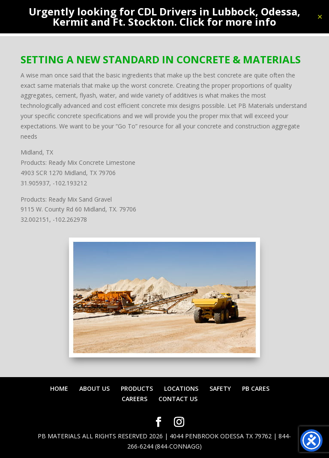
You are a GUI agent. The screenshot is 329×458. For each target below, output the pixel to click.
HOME (59, 388)
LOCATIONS (181, 388)
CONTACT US (178, 399)
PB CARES (255, 388)
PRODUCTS (137, 388)
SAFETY (220, 388)
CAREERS (134, 399)
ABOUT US (94, 388)
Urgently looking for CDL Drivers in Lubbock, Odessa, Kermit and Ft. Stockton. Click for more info (164, 16)
